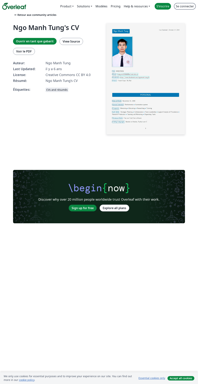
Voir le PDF (24, 51)
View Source (71, 41)
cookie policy (26, 380)
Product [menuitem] (65, 6)
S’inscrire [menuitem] (162, 6)
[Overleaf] (14, 6)
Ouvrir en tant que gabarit (35, 41)
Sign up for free (83, 208)
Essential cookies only (151, 378)
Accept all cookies (181, 378)
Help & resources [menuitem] (136, 6)
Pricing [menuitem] (115, 6)
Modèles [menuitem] (101, 6)
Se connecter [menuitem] (185, 6)
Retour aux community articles (35, 15)
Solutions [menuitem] (83, 6)
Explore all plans (114, 208)
